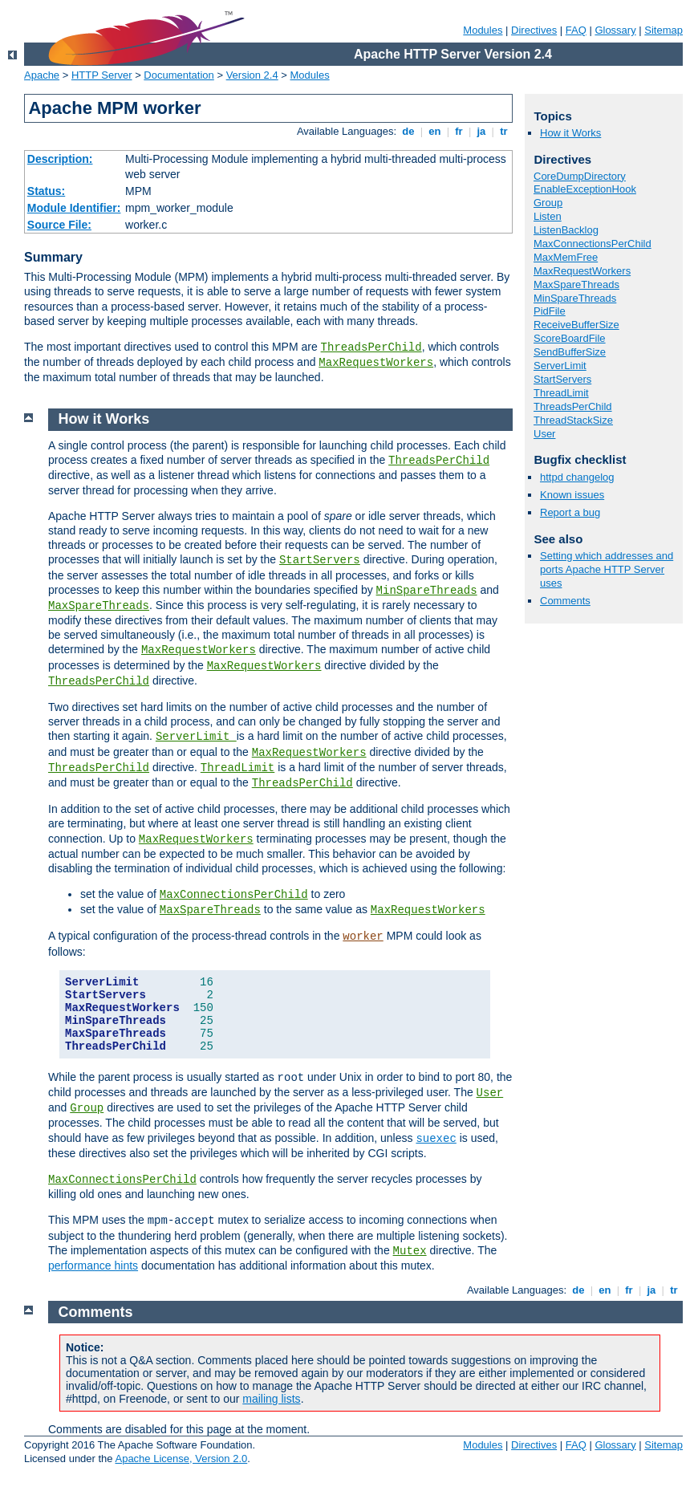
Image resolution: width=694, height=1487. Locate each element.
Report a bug (570, 512)
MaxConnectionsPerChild (592, 244)
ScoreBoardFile (570, 338)
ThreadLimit (561, 393)
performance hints (93, 1265)
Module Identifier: (74, 207)
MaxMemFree (566, 257)
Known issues (572, 495)
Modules (482, 30)
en (435, 131)
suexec (436, 1138)
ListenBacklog (566, 230)
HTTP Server (101, 75)
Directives (534, 30)
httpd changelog (577, 477)
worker (363, 936)
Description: (60, 158)
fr (459, 131)
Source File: (59, 224)
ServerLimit (560, 366)
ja (481, 131)
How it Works (570, 133)
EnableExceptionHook (585, 189)
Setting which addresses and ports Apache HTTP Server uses (606, 569)
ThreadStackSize (573, 420)
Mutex (410, 1251)
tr (504, 131)
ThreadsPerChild (371, 347)
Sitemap (663, 30)
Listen (548, 216)
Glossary (615, 30)
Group (548, 203)
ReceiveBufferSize (576, 325)
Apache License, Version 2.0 (181, 1458)
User (544, 434)
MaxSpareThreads (576, 284)
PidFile (550, 311)
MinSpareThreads (575, 298)
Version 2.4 (252, 75)
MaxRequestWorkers (376, 362)
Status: (46, 191)
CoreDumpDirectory (580, 176)
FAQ (576, 30)
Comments (565, 601)
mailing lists (271, 1398)
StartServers (562, 379)
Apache (41, 75)
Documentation (178, 75)
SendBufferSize (570, 352)
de (408, 131)
